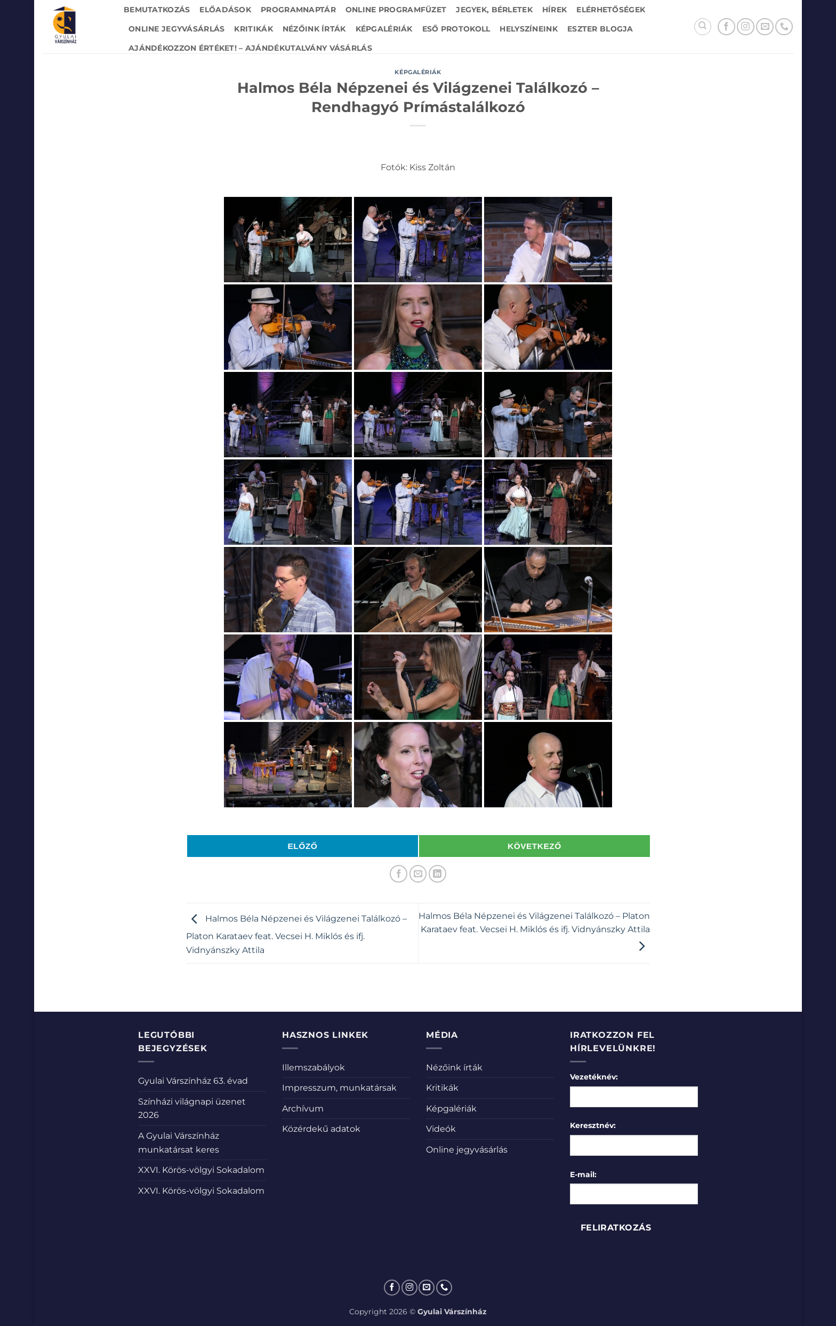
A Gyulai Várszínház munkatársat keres (178, 1143)
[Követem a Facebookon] (726, 27)
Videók (441, 1129)
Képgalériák (384, 29)
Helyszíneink (528, 29)
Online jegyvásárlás (176, 29)
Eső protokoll (456, 29)
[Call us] (784, 27)
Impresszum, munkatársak (339, 1088)
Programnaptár (298, 9)
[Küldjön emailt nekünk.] (765, 27)
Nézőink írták (314, 29)
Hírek (554, 9)
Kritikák (253, 29)
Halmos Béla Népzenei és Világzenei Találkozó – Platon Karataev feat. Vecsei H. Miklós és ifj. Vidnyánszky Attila (296, 934)
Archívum (303, 1108)
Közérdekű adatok (321, 1129)
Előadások (225, 9)
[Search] (702, 26)
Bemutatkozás (157, 9)
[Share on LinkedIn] (437, 874)
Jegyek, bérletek (494, 9)
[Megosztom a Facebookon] (398, 874)
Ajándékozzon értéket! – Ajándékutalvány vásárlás (250, 48)
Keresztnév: (593, 1125)
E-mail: (583, 1174)
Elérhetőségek (610, 9)
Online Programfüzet (395, 9)
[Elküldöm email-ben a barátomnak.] (418, 874)
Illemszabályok (313, 1067)
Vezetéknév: (594, 1077)
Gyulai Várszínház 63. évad (193, 1081)
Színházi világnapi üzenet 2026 (192, 1109)
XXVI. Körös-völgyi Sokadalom (201, 1170)
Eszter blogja (600, 29)
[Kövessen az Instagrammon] (745, 27)
